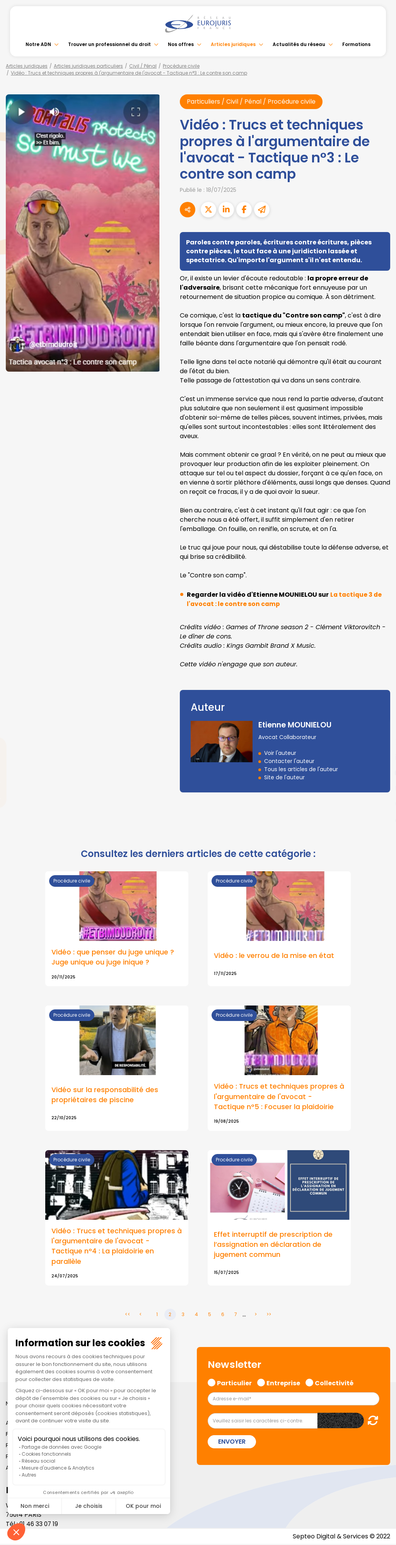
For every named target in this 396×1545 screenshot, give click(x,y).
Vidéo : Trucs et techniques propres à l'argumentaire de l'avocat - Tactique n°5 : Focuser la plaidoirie (279, 1097)
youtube (380, 773)
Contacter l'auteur (289, 761)
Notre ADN (38, 44)
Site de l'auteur (284, 777)
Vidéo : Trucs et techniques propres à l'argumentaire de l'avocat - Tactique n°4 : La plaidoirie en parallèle (116, 1246)
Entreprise (283, 1382)
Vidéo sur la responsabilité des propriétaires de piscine (104, 1095)
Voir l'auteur (280, 753)
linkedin (380, 757)
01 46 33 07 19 (39, 1524)
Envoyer (232, 1442)
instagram (380, 788)
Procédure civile (181, 66)
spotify (380, 803)
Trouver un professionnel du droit (109, 44)
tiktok (380, 819)
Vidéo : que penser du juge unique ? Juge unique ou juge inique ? (112, 957)
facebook (380, 726)
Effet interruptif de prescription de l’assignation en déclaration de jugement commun (273, 1245)
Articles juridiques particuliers (88, 66)
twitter (380, 742)
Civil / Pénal (143, 66)
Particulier (234, 1382)
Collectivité (334, 1382)
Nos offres (181, 44)
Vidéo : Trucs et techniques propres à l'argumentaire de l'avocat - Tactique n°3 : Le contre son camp (129, 73)
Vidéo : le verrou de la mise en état (274, 955)
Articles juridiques (233, 44)
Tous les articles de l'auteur (301, 769)
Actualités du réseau (299, 44)
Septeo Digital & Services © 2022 (341, 1537)
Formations (356, 44)
